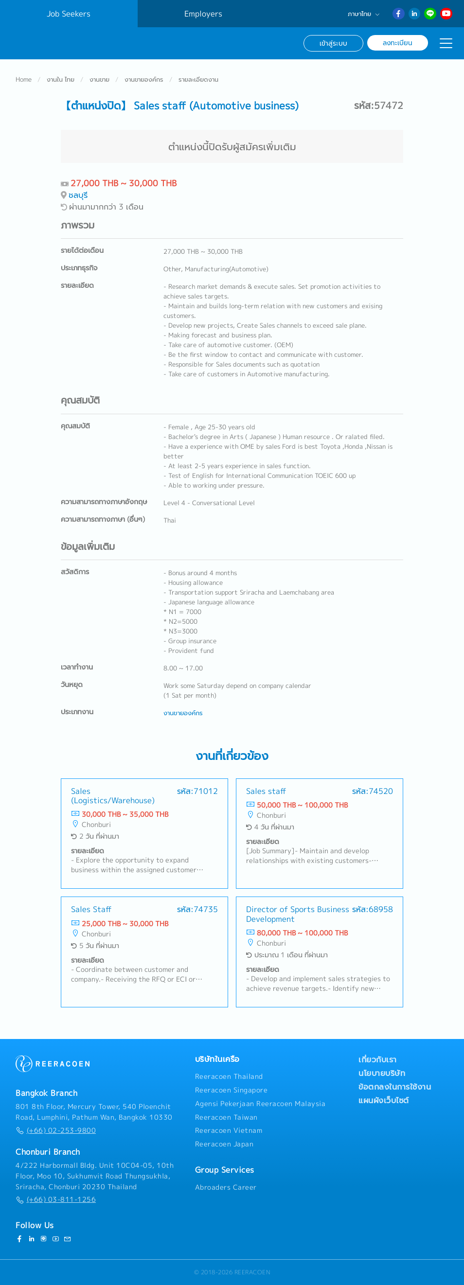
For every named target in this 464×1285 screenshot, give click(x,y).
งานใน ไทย (60, 79)
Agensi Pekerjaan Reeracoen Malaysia (260, 1104)
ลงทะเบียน (397, 42)
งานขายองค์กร (144, 79)
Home (24, 79)
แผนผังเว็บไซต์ (383, 1100)
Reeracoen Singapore (231, 1090)
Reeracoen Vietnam (229, 1130)
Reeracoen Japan (224, 1144)
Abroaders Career (226, 1187)
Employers (203, 13)
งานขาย (99, 79)
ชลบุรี (78, 195)
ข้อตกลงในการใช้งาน (394, 1086)
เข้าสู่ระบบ (333, 43)
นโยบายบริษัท (381, 1073)
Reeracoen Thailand (229, 1076)
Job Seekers (68, 13)
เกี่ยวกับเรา (377, 1059)
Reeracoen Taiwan (226, 1117)
